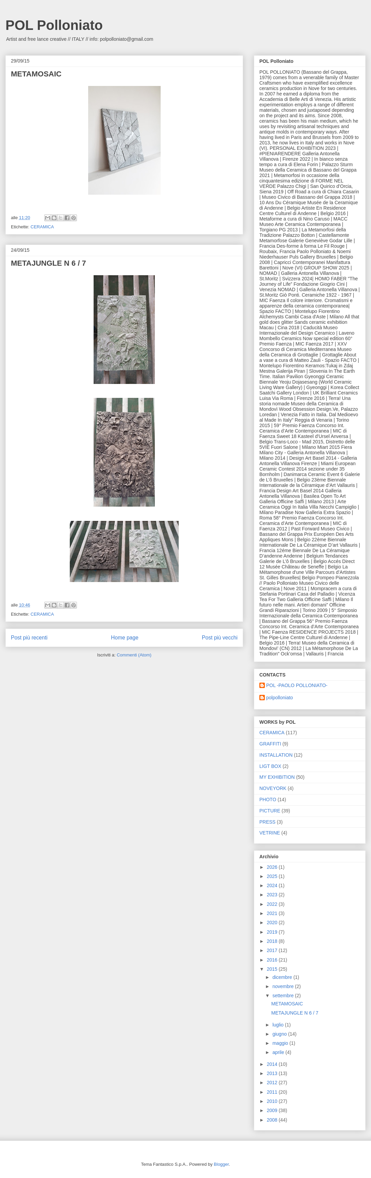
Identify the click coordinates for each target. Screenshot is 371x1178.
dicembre (282, 977)
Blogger (221, 1164)
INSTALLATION (276, 755)
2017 (273, 950)
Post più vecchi (220, 637)
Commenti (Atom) (134, 654)
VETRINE (269, 833)
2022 (273, 904)
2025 (273, 876)
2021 (273, 913)
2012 (273, 1082)
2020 (273, 922)
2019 (273, 932)
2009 (273, 1110)
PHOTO (267, 799)
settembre (283, 995)
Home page (125, 637)
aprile (278, 1052)
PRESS (267, 822)
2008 (273, 1120)
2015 (273, 969)
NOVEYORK (272, 788)
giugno (280, 1034)
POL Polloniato (54, 25)
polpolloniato (279, 697)
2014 (273, 1064)
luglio (278, 1024)
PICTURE (269, 810)
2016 (273, 960)
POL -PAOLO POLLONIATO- (296, 685)
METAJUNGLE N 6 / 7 (48, 263)
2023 (273, 894)
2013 (273, 1073)
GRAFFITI (270, 743)
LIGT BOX (270, 766)
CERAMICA (42, 226)
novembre (283, 986)
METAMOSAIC (36, 74)
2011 (273, 1092)
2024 (273, 885)
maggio (280, 1043)
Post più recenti (29, 637)
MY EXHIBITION (277, 777)
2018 (273, 941)
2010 (273, 1101)
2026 (273, 867)
